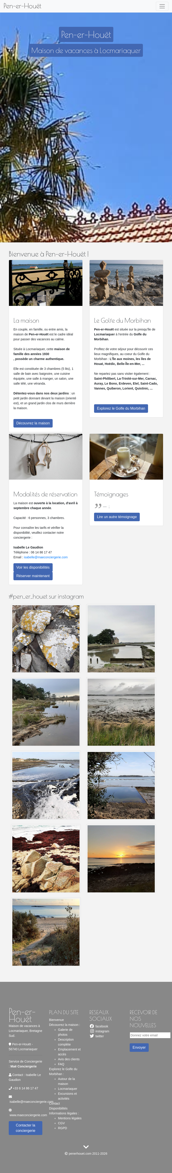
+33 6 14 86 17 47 (25, 1088)
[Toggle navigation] (162, 6)
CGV (61, 1123)
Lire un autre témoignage (117, 517)
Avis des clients (69, 1059)
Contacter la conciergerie (25, 1128)
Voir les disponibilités (33, 567)
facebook (98, 1026)
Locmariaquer (67, 1088)
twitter (96, 1036)
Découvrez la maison (33, 423)
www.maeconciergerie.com (28, 1115)
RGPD (62, 1128)
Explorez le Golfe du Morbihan (121, 408)
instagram (99, 1031)
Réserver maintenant (33, 576)
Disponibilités (58, 1108)
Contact (54, 1103)
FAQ (61, 1064)
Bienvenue (56, 1020)
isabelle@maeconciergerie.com (46, 557)
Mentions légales (70, 1118)
